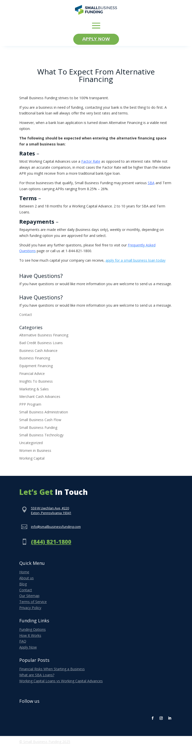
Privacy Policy (30, 608)
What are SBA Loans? (36, 675)
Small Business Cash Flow (40, 420)
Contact (25, 315)
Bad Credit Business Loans (41, 343)
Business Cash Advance (38, 351)
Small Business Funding (38, 428)
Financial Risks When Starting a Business (52, 670)
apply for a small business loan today (136, 261)
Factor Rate (90, 162)
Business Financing (34, 359)
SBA (151, 183)
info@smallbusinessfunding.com (56, 527)
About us (26, 579)
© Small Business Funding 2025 (44, 742)
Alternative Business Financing (43, 336)
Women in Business (35, 451)
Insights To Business (36, 382)
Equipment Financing (36, 366)
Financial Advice (32, 374)
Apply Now (96, 40)
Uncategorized (31, 443)
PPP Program (30, 405)
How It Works (30, 636)
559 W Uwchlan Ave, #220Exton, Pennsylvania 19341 (51, 511)
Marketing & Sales (34, 389)
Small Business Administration (43, 413)
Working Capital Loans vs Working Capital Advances (61, 681)
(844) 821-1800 (51, 542)
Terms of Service (33, 602)
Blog (23, 584)
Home (24, 573)
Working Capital (31, 459)
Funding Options (32, 630)
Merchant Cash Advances (39, 397)
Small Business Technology (41, 436)
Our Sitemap (29, 596)
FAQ (22, 642)
